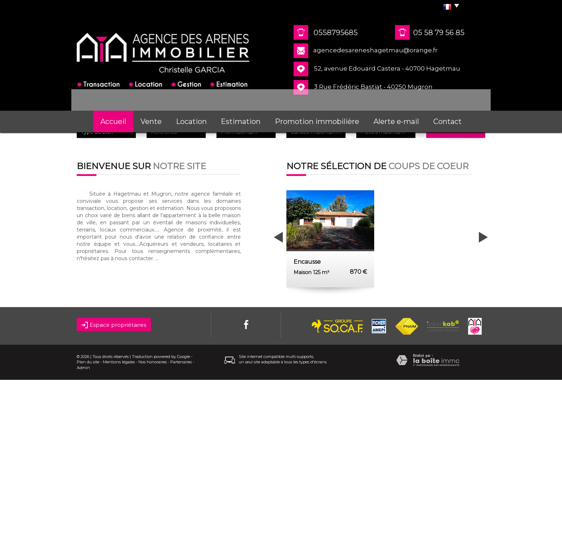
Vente (151, 121)
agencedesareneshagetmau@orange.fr (375, 50)
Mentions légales (119, 517)
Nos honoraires (152, 517)
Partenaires (181, 517)
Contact (447, 121)
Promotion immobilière (317, 121)
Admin (83, 523)
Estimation (241, 121)
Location (191, 121)
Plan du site (88, 517)
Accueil (113, 121)
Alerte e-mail (396, 121)
